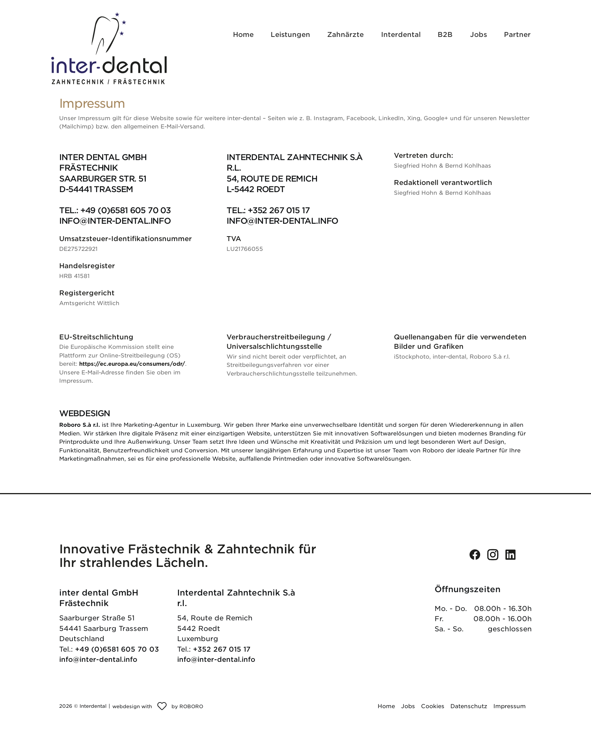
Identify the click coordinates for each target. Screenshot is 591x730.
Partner (517, 34)
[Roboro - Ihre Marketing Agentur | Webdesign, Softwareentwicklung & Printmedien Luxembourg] (158, 706)
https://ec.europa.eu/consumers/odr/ (132, 363)
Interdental (401, 34)
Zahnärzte (345, 34)
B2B (445, 34)
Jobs (478, 34)
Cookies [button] (432, 706)
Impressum (509, 706)
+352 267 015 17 (221, 649)
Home (243, 34)
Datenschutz (468, 706)
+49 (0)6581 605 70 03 (117, 649)
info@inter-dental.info (98, 659)
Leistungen (290, 34)
